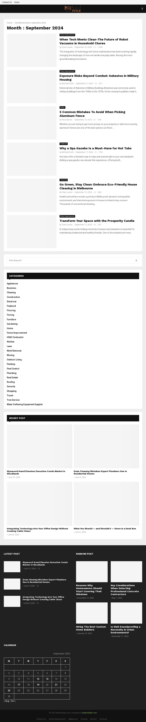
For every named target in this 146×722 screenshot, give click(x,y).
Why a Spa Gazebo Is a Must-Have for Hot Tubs (95, 148)
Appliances (12, 283)
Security (11, 386)
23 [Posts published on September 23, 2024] (9, 690)
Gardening (12, 324)
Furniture (11, 319)
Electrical (11, 301)
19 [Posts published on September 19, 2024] (38, 685)
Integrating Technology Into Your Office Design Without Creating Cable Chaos (43, 598)
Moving (10, 355)
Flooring (11, 310)
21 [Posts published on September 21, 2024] (56, 685)
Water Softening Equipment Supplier (25, 404)
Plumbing (11, 373)
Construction (13, 297)
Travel (10, 395)
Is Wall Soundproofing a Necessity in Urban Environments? (125, 629)
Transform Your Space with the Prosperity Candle (97, 221)
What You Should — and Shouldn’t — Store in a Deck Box (105, 528)
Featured (63, 144)
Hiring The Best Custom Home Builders (91, 628)
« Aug (6, 701)
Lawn (9, 346)
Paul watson (67, 120)
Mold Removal (14, 351)
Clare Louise (67, 47)
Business (11, 288)
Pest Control (13, 368)
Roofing (11, 382)
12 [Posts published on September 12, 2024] (38, 679)
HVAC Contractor (15, 337)
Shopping (11, 391)
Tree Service (13, 400)
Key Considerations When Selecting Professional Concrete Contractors (125, 590)
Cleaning (63, 180)
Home (16, 2)
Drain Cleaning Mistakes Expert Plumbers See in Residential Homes (44, 581)
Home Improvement (67, 35)
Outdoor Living (14, 359)
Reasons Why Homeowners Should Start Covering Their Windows (89, 590)
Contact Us (7, 2)
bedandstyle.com (89, 713)
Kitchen (10, 341)
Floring (10, 315)
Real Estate (12, 377)
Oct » (13, 701)
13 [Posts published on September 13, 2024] (47, 679)
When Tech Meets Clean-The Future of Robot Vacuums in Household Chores (94, 41)
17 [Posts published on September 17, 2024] (19, 685)
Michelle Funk (67, 83)
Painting (11, 364)
